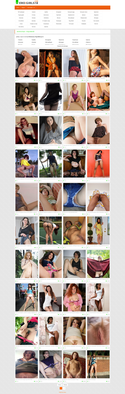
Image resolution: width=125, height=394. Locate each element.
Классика (21, 17)
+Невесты (88, 42)
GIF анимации (21, 12)
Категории (30, 7)
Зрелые (83, 15)
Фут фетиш (21, 26)
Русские (84, 20)
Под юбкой (71, 20)
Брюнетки (96, 12)
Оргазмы (34, 20)
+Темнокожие (75, 44)
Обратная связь (62, 392)
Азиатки (33, 12)
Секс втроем (96, 20)
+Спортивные (62, 44)
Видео (23, 7)
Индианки (96, 15)
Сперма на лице (33, 23)
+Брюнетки (61, 39)
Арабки (46, 12)
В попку (33, 15)
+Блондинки (48, 39)
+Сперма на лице (49, 44)
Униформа (83, 23)
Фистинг (96, 23)
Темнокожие (58, 23)
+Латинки (33, 42)
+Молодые (61, 42)
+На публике (75, 42)
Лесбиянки (46, 17)
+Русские (20, 44)
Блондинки (58, 12)
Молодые (96, 17)
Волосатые (46, 15)
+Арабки (33, 39)
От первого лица (46, 20)
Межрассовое (84, 17)
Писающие (58, 20)
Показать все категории (62, 46)
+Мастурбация (48, 42)
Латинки (33, 17)
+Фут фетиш (89, 44)
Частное (33, 26)
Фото (18, 7)
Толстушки (71, 23)
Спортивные (46, 23)
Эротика (46, 26)
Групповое (58, 15)
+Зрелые (88, 39)
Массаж (58, 17)
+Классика (20, 42)
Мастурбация (71, 17)
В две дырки (21, 15)
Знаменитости (71, 15)
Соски (21, 23)
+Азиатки (20, 39)
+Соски (33, 44)
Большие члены (83, 12)
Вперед (65, 384)
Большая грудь (71, 12)
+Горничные (75, 39)
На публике (21, 20)
